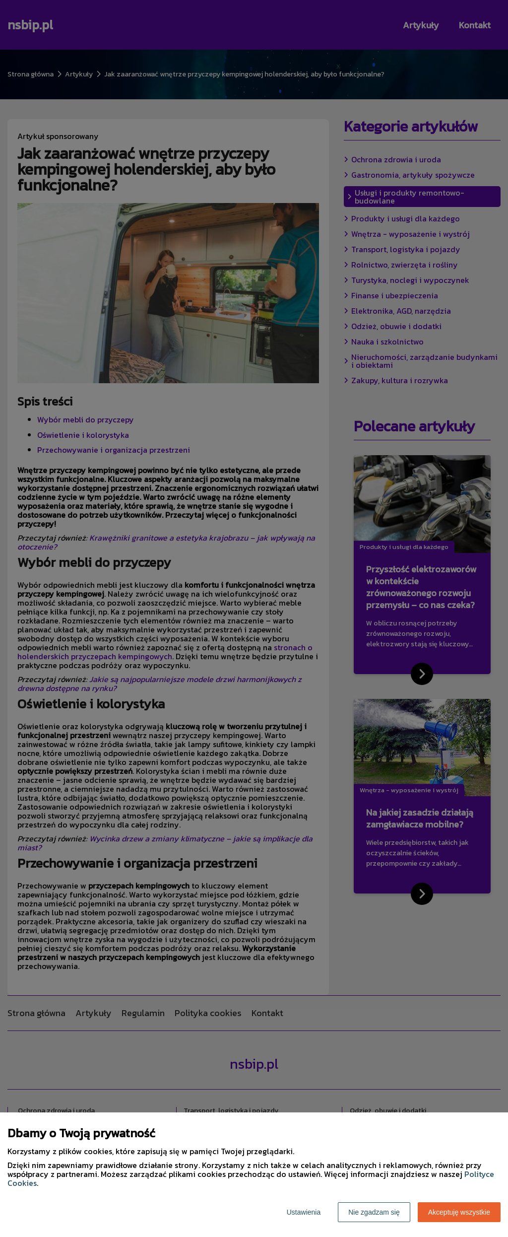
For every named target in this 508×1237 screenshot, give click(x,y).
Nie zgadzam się (374, 1212)
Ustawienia (303, 1212)
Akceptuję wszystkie (459, 1212)
